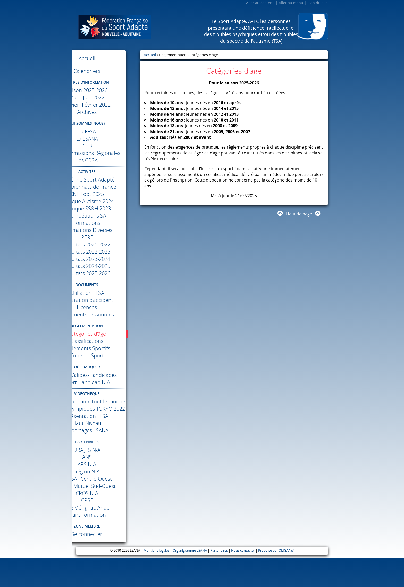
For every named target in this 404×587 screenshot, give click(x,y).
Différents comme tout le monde (106, 419)
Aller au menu (291, 2)
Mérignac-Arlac (106, 536)
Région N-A (106, 500)
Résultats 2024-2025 (106, 273)
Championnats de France (106, 194)
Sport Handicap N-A (106, 396)
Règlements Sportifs (106, 355)
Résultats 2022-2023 (106, 258)
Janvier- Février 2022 (106, 104)
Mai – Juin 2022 (106, 97)
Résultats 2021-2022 (106, 251)
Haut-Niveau (106, 451)
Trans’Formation (106, 543)
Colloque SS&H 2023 (106, 215)
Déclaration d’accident (106, 307)
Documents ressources (106, 321)
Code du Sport (106, 362)
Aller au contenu (260, 2)
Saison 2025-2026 (106, 90)
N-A (106, 478)
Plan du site (317, 2)
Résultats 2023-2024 (106, 266)
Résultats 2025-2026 (106, 280)
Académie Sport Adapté (106, 186)
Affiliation (106, 300)
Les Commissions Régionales (106, 157)
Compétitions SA (106, 222)
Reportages (106, 459)
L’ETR (106, 145)
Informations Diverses (106, 237)
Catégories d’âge (106, 341)
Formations (106, 230)
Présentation (106, 444)
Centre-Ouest (106, 507)
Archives (106, 111)
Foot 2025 (106, 201)
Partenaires (219, 579)
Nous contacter (243, 579)
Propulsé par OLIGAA (274, 579)
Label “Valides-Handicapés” (106, 386)
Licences (106, 314)
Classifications (106, 348)
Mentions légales (156, 579)
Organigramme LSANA (190, 579)
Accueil (106, 58)
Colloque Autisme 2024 (106, 208)
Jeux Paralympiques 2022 (106, 434)
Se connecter (106, 562)
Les (106, 167)
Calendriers (106, 70)
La (106, 131)
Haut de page (299, 214)
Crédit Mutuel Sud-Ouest (106, 514)
